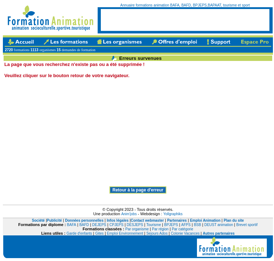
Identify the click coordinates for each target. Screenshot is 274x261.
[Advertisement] (133, 130)
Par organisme (137, 229)
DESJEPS (135, 225)
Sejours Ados (156, 233)
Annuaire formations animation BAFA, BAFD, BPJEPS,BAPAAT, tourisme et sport (185, 5)
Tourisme (153, 225)
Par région (160, 229)
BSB (197, 225)
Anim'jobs (129, 214)
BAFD (84, 225)
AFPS (185, 225)
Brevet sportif (246, 225)
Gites (99, 233)
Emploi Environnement (125, 233)
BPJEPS (171, 225)
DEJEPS (99, 225)
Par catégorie (182, 229)
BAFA (71, 225)
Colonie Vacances (185, 233)
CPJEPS (116, 225)
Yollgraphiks (173, 214)
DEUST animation (218, 225)
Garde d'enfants (79, 233)
